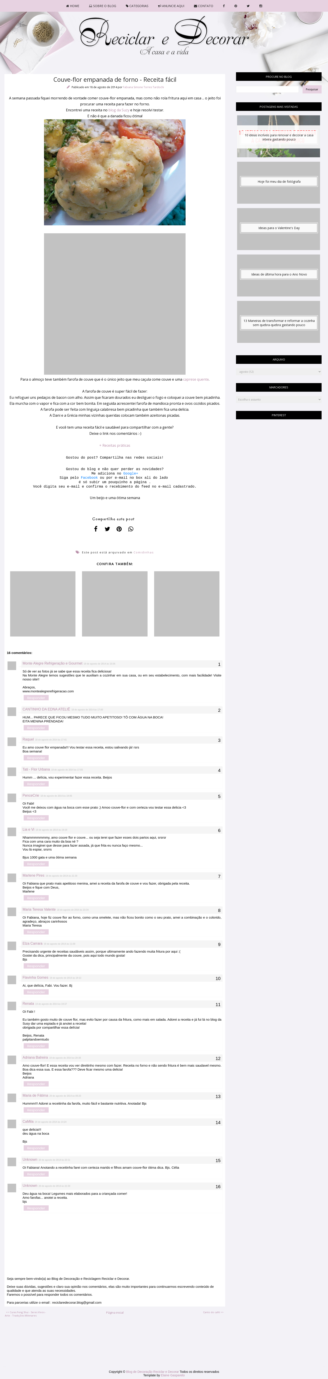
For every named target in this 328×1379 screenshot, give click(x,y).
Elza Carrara (32, 943)
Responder (36, 697)
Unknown (30, 1159)
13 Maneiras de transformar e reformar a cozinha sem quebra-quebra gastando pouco (279, 323)
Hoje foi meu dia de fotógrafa (279, 181)
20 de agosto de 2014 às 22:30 (54, 1186)
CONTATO (203, 6)
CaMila (28, 1121)
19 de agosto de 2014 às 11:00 (59, 944)
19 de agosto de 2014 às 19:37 (51, 1004)
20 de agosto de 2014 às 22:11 (54, 1160)
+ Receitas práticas (114, 445)
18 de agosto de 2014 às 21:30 (61, 876)
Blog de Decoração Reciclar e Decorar (153, 1371)
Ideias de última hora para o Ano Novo (279, 274)
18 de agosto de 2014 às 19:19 (51, 830)
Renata (28, 1003)
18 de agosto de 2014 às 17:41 (51, 740)
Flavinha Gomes (35, 977)
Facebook (88, 478)
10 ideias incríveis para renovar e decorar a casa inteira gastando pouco (279, 137)
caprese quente (196, 379)
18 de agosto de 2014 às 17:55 (67, 770)
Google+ (130, 474)
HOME (72, 6)
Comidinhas (144, 552)
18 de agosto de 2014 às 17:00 (87, 709)
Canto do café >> (213, 1312)
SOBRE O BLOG (102, 6)
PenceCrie (31, 795)
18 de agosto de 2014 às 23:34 (73, 910)
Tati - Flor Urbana (36, 769)
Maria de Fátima (35, 1095)
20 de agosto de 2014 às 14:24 (51, 1122)
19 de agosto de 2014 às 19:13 (65, 978)
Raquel (28, 739)
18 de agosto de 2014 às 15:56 (99, 664)
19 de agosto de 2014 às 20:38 (65, 1058)
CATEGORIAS (137, 6)
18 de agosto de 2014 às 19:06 (56, 796)
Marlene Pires (33, 875)
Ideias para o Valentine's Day (279, 228)
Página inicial (115, 1312)
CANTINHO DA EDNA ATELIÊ (46, 709)
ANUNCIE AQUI (171, 6)
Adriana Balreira (35, 1057)
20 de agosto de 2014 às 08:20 (65, 1096)
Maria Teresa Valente (39, 909)
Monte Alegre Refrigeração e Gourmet (52, 663)
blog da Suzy (118, 110)
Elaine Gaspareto (173, 1375)
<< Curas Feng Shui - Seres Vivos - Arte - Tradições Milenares (25, 1314)
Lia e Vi (28, 829)
